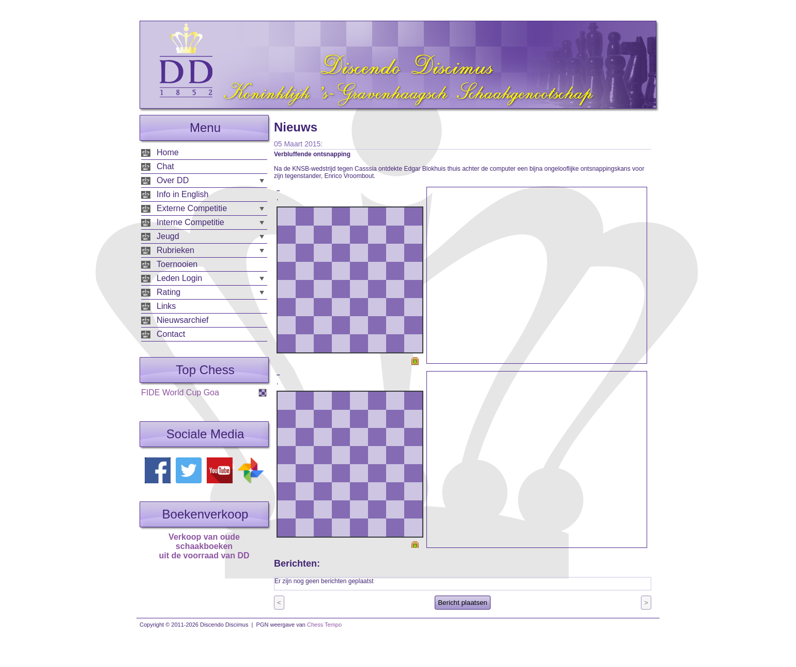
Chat (165, 166)
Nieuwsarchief (182, 320)
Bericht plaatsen (462, 602)
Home (168, 152)
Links (166, 306)
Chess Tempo (324, 624)
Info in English (183, 194)
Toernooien (177, 264)
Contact (171, 334)
